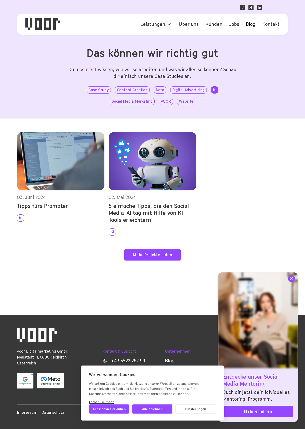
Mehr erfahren (258, 411)
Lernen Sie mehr (101, 402)
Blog (250, 24)
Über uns (189, 24)
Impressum (27, 412)
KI (20, 218)
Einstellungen (195, 409)
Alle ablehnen (152, 409)
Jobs (234, 24)
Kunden (213, 24)
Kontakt (271, 24)
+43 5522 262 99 (124, 361)
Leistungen (152, 24)
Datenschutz (53, 412)
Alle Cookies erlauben (109, 409)
